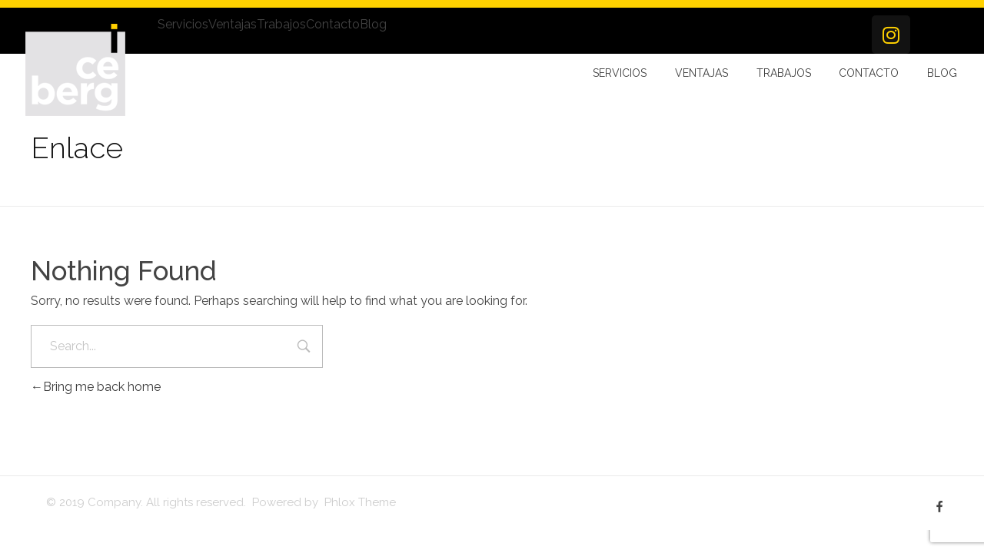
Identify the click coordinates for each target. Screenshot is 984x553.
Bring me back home (96, 386)
